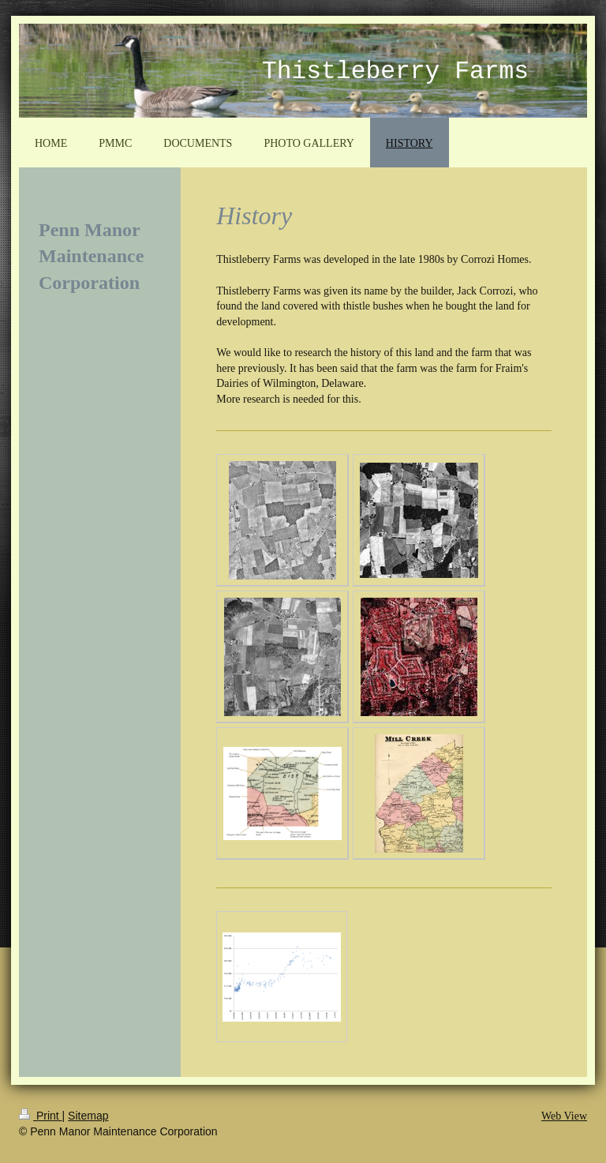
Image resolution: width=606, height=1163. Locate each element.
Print (40, 1115)
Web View (564, 1116)
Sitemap (88, 1115)
